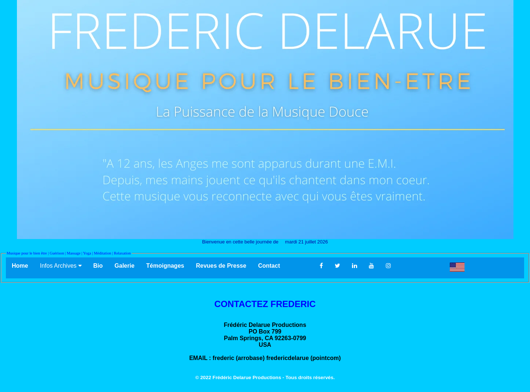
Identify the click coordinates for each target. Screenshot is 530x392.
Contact (283, 266)
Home (20, 266)
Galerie (124, 266)
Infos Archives (60, 266)
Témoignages (165, 266)
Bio (98, 266)
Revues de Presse (221, 266)
